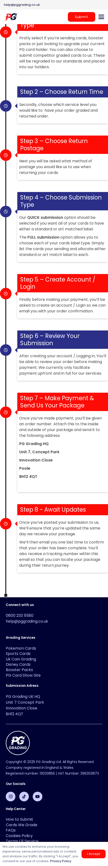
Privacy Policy (60, 861)
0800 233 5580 (19, 615)
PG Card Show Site (23, 675)
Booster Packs (19, 670)
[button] (101, 17)
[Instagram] (10, 796)
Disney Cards (18, 664)
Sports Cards (18, 653)
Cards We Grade (21, 825)
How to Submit (19, 819)
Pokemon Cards (21, 648)
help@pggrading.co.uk (27, 621)
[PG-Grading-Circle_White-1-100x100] (54, 743)
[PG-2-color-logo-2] (11, 17)
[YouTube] (37, 796)
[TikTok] (24, 796)
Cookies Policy (19, 836)
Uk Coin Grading (21, 659)
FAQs (11, 830)
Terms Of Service (22, 841)
